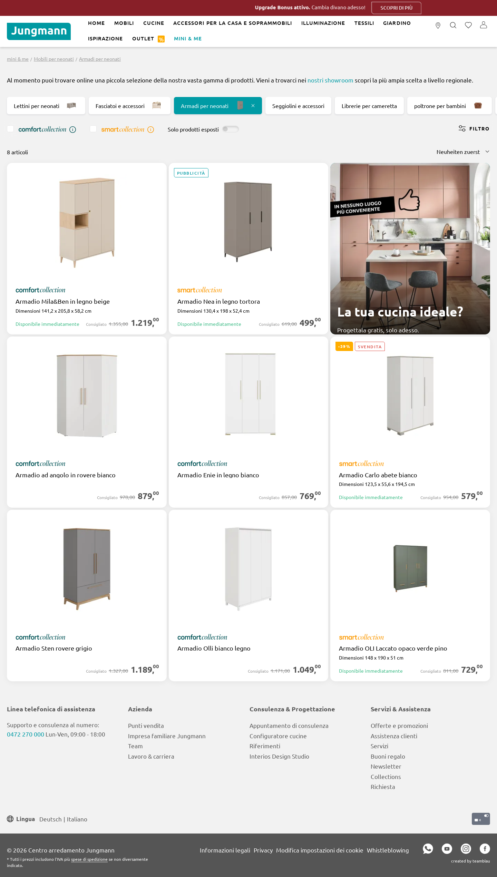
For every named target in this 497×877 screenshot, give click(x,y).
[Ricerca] (453, 25)
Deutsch (50, 818)
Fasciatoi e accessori (130, 106)
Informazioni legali (225, 850)
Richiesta (383, 786)
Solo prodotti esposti (193, 129)
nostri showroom (330, 80)
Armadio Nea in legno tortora (218, 301)
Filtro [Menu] (474, 128)
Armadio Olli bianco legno (214, 648)
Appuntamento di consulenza (289, 725)
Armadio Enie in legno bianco (218, 474)
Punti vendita (146, 725)
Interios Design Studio (279, 756)
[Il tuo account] (483, 25)
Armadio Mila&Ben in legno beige (63, 301)
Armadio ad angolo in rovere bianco (66, 474)
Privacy (263, 850)
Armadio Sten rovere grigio (54, 648)
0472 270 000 (25, 734)
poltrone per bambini (449, 106)
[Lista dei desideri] (468, 25)
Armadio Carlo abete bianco (378, 474)
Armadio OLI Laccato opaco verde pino (393, 648)
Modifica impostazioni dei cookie (319, 850)
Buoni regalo (388, 756)
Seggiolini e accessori (298, 105)
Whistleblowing (388, 850)
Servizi (379, 745)
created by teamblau (470, 861)
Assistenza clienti (394, 735)
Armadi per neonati (218, 106)
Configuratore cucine (278, 735)
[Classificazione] (463, 151)
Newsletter (386, 766)
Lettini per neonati (46, 106)
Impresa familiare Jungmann (167, 735)
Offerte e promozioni (399, 725)
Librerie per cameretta (369, 105)
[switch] (230, 129)
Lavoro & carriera (151, 756)
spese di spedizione (89, 859)
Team (135, 745)
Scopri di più (418, 7)
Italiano (77, 818)
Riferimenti (265, 745)
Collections (386, 776)
